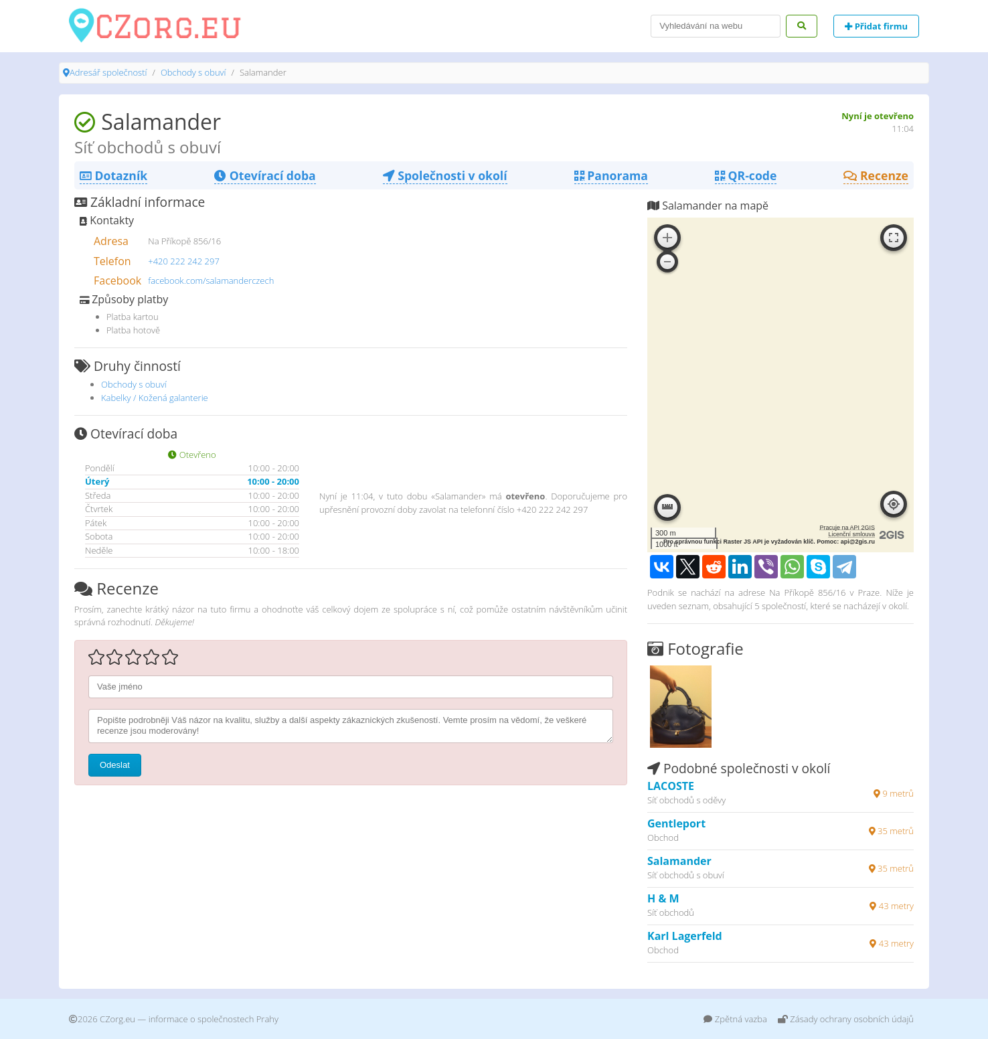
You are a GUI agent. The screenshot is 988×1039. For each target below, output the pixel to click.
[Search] (715, 26)
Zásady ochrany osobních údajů (846, 1019)
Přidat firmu (876, 26)
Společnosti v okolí (445, 175)
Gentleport (676, 823)
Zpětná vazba (735, 1019)
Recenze (875, 175)
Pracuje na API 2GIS (847, 527)
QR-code (745, 175)
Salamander (679, 861)
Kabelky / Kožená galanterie (154, 398)
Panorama (611, 175)
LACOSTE (670, 786)
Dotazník (113, 175)
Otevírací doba (264, 175)
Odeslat (115, 765)
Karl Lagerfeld (684, 936)
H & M (663, 898)
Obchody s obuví (193, 72)
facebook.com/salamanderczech (211, 280)
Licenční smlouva (851, 534)
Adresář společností (108, 72)
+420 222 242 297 (184, 261)
